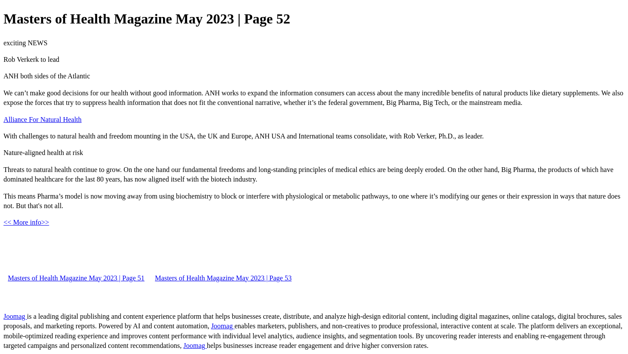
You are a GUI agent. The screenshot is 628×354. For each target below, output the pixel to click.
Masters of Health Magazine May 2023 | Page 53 (223, 278)
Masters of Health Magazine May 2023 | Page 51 (76, 278)
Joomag (15, 316)
